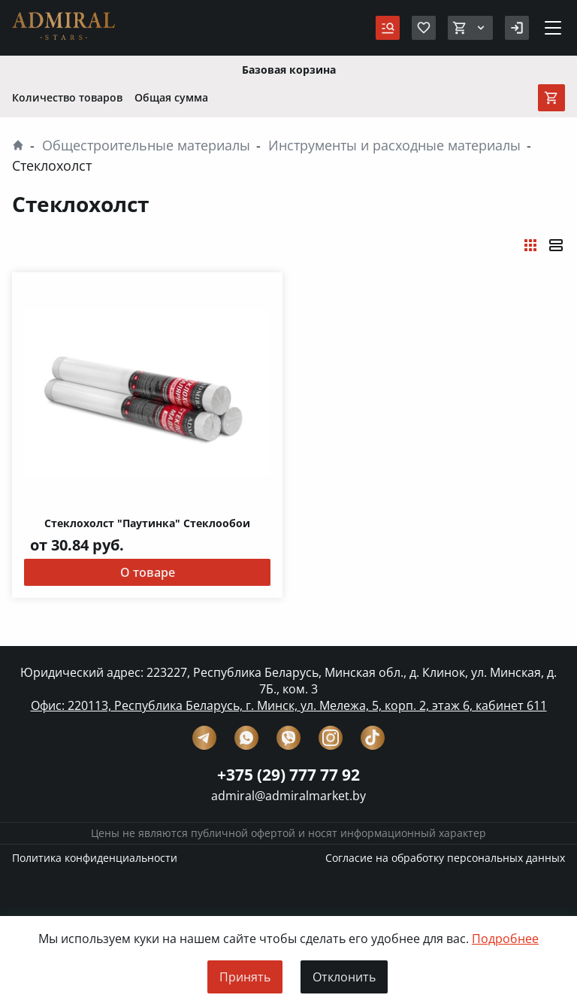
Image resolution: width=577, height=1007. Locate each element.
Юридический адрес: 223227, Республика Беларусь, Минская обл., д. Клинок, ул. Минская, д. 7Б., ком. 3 (288, 681)
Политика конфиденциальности (94, 858)
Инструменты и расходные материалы (394, 145)
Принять (244, 977)
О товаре (147, 573)
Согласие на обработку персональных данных (445, 858)
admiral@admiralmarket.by (288, 796)
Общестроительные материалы (146, 145)
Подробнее (505, 939)
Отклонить (344, 977)
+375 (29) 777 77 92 (288, 775)
